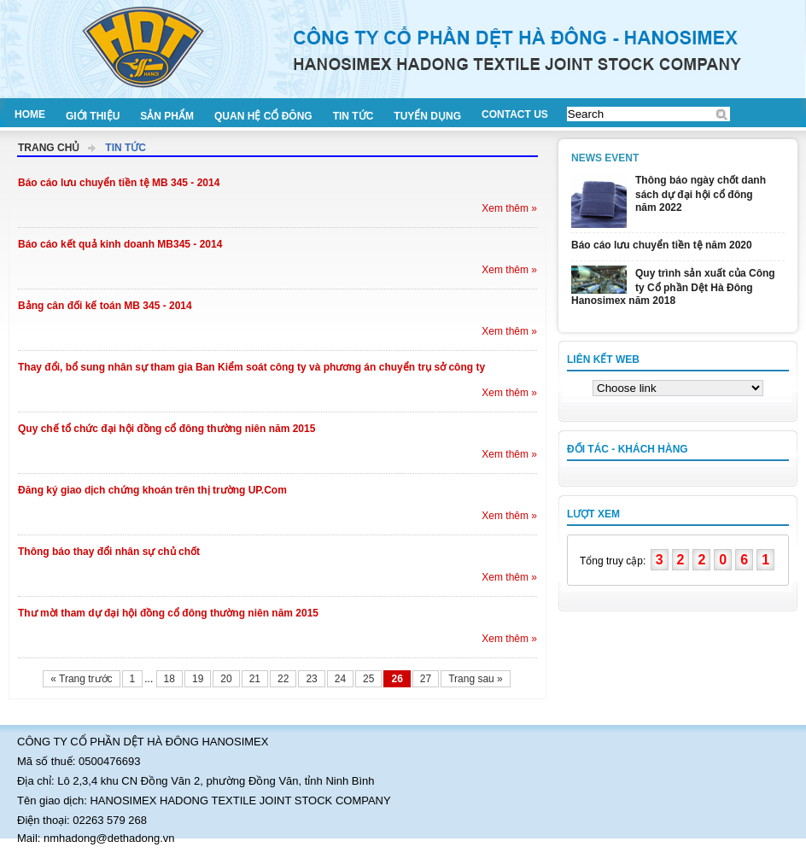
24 (340, 679)
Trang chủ (48, 148)
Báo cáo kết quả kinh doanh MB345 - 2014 (120, 244)
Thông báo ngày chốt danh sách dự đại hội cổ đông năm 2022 (700, 193)
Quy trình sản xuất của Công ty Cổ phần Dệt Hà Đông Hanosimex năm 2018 (673, 287)
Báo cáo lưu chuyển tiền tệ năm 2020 (661, 245)
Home (30, 114)
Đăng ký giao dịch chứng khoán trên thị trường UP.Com (152, 490)
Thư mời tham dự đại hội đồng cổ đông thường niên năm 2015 (168, 613)
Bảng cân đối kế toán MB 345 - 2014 (105, 306)
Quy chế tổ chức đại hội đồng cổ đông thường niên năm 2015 (166, 429)
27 (425, 679)
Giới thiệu (93, 116)
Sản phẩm (167, 116)
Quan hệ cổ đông (263, 116)
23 (311, 679)
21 (254, 679)
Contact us (515, 114)
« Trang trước (81, 679)
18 (169, 679)
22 (283, 679)
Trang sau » (475, 679)
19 (197, 679)
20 (225, 679)
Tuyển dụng (427, 116)
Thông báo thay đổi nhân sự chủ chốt (109, 552)
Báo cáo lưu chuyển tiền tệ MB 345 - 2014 (118, 183)
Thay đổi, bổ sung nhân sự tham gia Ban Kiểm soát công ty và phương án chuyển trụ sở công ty (251, 367)
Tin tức (353, 116)
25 (368, 679)
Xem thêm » (509, 208)
